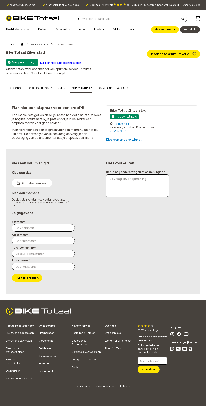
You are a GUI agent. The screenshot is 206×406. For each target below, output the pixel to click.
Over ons (110, 325)
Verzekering (46, 340)
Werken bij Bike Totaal (118, 340)
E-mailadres (21, 260)
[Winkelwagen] (197, 18)
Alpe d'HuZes (113, 348)
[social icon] (172, 335)
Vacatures (122, 87)
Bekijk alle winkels (39, 44)
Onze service (47, 325)
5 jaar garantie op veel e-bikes (62, 5)
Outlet (61, 87)
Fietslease (45, 348)
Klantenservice (81, 325)
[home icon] (22, 44)
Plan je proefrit (27, 278)
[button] (183, 19)
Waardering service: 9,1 (22, 5)
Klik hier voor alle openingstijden (60, 62)
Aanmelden (149, 369)
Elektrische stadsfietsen (20, 333)
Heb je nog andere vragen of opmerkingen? (135, 172)
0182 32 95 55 (118, 130)
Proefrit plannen (81, 87)
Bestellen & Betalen (83, 333)
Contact (76, 367)
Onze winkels (113, 333)
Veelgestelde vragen (84, 359)
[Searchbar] (131, 19)
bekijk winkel (121, 123)
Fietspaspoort (46, 333)
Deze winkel (15, 87)
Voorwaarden (83, 386)
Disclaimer (124, 386)
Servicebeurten (48, 356)
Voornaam (19, 221)
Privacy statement (104, 386)
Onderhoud (46, 371)
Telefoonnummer (24, 247)
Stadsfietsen (13, 370)
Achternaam (21, 234)
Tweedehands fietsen (40, 87)
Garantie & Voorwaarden (86, 352)
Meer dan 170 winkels (101, 5)
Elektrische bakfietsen (19, 340)
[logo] (32, 18)
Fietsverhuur (104, 87)
